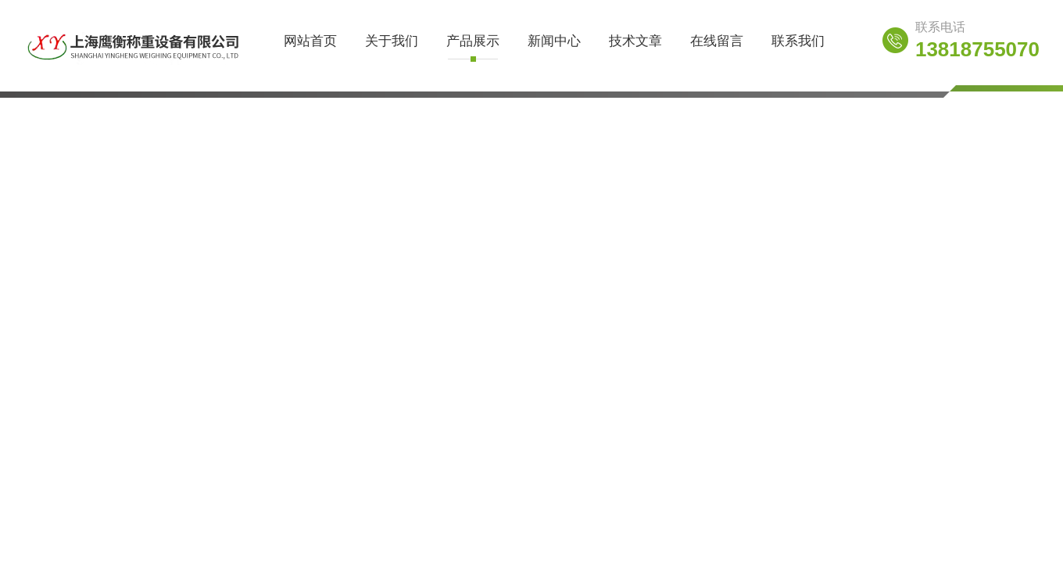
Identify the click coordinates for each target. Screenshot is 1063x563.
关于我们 (391, 41)
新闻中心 (554, 41)
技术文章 (635, 41)
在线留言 (716, 41)
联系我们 (798, 41)
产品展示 (472, 41)
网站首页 (310, 41)
